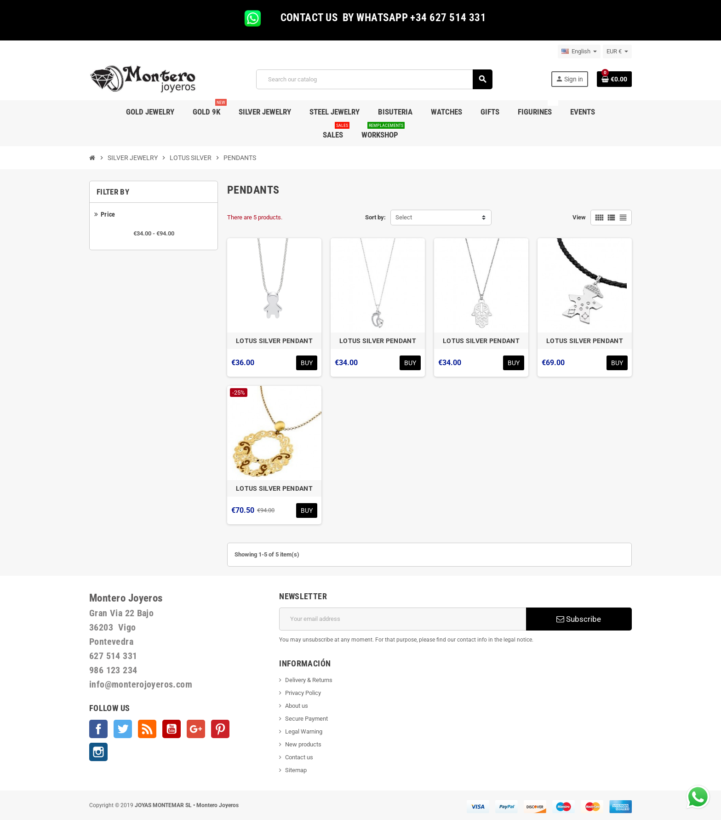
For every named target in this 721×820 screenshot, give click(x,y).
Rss (147, 729)
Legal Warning (303, 731)
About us (296, 705)
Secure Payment (306, 718)
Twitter (123, 729)
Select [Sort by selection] (403, 217)
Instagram (98, 752)
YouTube (171, 729)
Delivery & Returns (308, 680)
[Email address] (402, 619)
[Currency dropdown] (617, 51)
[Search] (374, 79)
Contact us (299, 757)
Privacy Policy (303, 692)
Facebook (98, 729)
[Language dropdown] (579, 51)
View (579, 217)
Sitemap (296, 770)
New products (303, 744)
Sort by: (375, 217)
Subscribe (578, 619)
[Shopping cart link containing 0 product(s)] (614, 79)
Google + (196, 729)
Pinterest (220, 729)
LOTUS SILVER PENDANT (274, 340)
